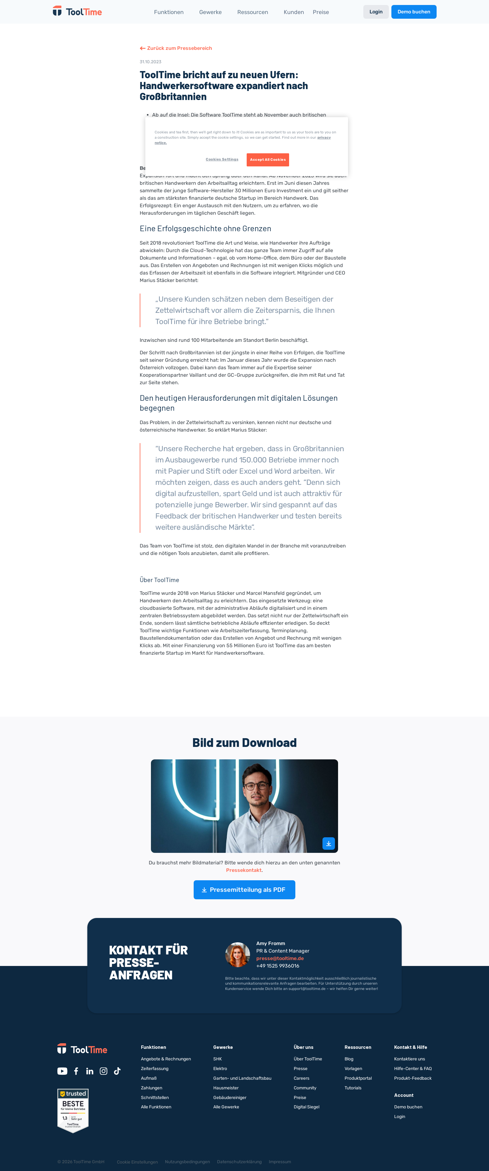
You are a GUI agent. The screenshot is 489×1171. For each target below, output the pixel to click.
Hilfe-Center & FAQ (413, 1068)
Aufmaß (149, 1078)
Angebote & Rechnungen (166, 1059)
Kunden (294, 12)
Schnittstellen (155, 1097)
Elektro (220, 1068)
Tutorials (353, 1088)
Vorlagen (353, 1068)
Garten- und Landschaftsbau (242, 1078)
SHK (217, 1059)
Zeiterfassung (154, 1068)
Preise (321, 12)
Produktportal (358, 1078)
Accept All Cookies (268, 159)
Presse (300, 1068)
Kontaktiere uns (409, 1059)
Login (376, 12)
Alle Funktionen (156, 1107)
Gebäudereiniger (229, 1097)
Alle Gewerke (226, 1107)
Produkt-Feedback (413, 1078)
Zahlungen (151, 1088)
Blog (349, 1059)
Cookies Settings (222, 159)
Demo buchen (414, 12)
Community (305, 1088)
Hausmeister (226, 1088)
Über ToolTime (308, 1059)
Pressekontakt (244, 870)
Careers (301, 1078)
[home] (77, 11)
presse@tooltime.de (280, 958)
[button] (172, 12)
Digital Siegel (306, 1107)
